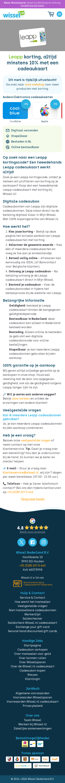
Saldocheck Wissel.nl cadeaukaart (32, 622)
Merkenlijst (32, 614)
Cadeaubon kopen (32, 670)
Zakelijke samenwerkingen (32, 728)
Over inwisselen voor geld (32, 653)
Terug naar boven (33, 499)
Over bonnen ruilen (32, 658)
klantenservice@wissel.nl (21, 472)
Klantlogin (32, 679)
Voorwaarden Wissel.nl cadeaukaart (33, 701)
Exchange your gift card (32, 627)
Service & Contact (32, 597)
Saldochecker (32, 618)
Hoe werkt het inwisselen (32, 601)
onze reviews (21, 398)
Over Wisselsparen (32, 662)
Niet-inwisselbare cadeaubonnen (32, 610)
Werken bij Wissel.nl (32, 724)
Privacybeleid (32, 705)
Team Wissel (32, 720)
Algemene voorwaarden (32, 693)
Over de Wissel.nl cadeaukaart (32, 666)
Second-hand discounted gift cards (32, 631)
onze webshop (34, 84)
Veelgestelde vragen (32, 606)
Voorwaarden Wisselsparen (32, 697)
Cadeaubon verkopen (32, 649)
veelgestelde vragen (35, 440)
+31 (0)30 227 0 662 (20, 492)
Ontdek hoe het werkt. (33, 5)
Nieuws (32, 674)
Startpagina (32, 645)
